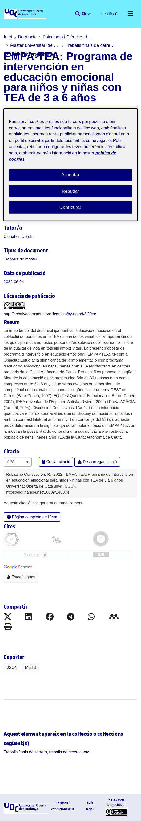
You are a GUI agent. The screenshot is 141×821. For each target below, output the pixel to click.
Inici (8, 36)
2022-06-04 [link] (14, 282)
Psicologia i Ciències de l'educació (67, 36)
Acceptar (70, 175)
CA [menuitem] (84, 13)
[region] (70, 164)
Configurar (70, 207)
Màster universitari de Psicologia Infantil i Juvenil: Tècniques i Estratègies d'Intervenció (34, 45)
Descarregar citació (97, 462)
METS (30, 667)
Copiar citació (56, 462)
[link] (20, 259)
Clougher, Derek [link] (18, 236)
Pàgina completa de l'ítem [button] (32, 517)
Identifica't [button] (109, 14)
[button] (77, 14)
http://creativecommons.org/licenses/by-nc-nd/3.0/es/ (50, 314)
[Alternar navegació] (130, 14)
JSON (12, 667)
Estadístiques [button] (21, 577)
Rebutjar (70, 191)
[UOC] (25, 14)
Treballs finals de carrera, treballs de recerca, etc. (90, 45)
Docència (27, 36)
